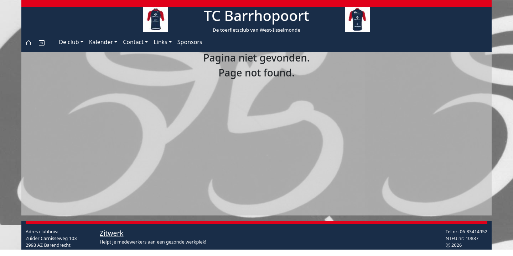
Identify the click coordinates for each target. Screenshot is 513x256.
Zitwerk (112, 233)
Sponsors (189, 42)
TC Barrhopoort (256, 15)
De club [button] (69, 42)
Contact (133, 42)
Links (160, 42)
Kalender (101, 42)
